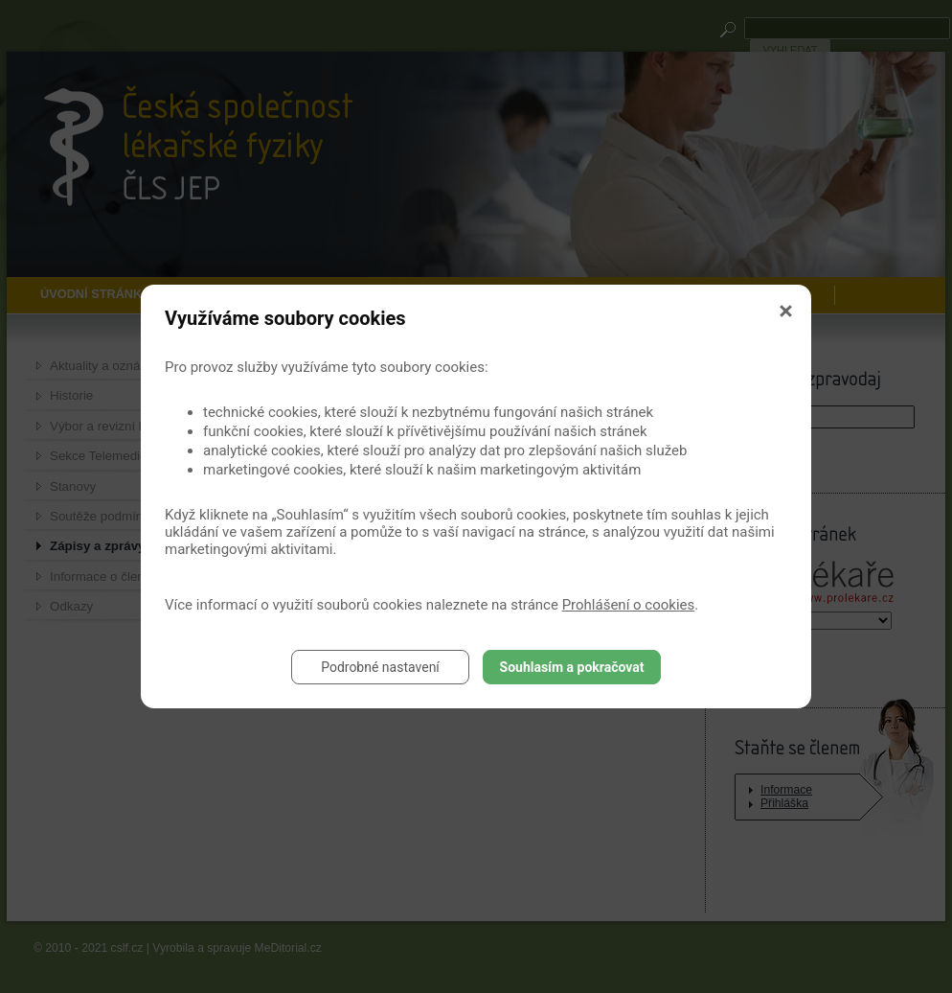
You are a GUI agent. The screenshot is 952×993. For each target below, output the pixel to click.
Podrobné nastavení (380, 667)
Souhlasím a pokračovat (572, 667)
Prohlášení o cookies (628, 604)
